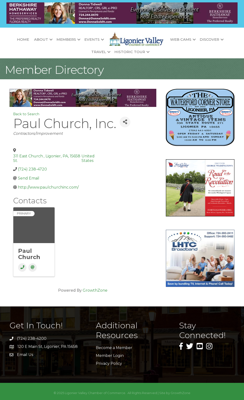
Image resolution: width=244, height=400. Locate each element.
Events (92, 39)
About (41, 39)
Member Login (110, 355)
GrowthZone (95, 290)
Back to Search (26, 114)
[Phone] (22, 267)
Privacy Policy (109, 363)
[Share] (125, 122)
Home (23, 39)
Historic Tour (129, 52)
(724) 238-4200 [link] (31, 338)
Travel (98, 52)
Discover (209, 39)
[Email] (32, 267)
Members (66, 39)
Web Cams (180, 39)
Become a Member (114, 347)
